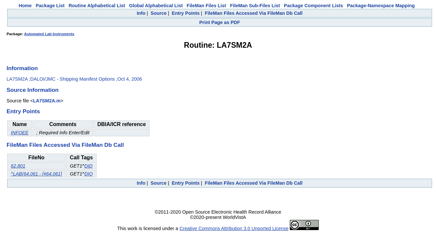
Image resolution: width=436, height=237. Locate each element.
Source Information (32, 90)
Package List (50, 5)
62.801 (18, 166)
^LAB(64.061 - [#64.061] (36, 173)
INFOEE (20, 132)
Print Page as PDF (219, 22)
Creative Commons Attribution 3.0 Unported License (233, 228)
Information (22, 68)
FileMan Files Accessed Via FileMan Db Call (254, 13)
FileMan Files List (206, 5)
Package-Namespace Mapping (381, 5)
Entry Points (186, 13)
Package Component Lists (313, 5)
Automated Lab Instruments (49, 34)
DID (88, 166)
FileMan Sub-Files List (255, 5)
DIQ (88, 173)
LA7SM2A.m (46, 100)
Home (25, 5)
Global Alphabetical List (156, 5)
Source (158, 13)
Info (141, 13)
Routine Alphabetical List (97, 5)
